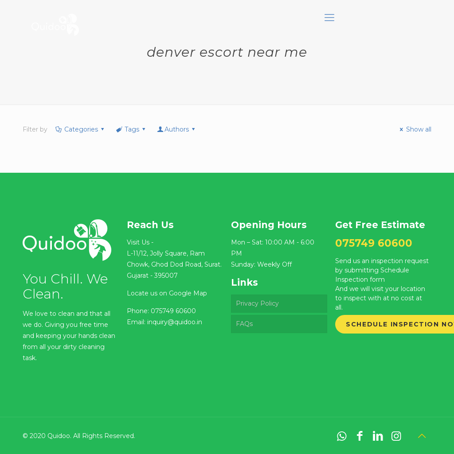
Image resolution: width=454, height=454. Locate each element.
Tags (131, 129)
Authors (177, 129)
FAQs (244, 324)
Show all (414, 129)
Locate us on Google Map (167, 293)
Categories (80, 129)
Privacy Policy (257, 303)
